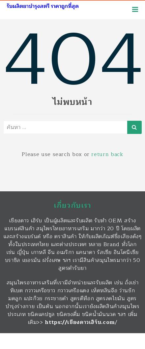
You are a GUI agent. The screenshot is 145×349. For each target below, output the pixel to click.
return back (107, 154)
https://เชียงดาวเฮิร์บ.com (80, 322)
